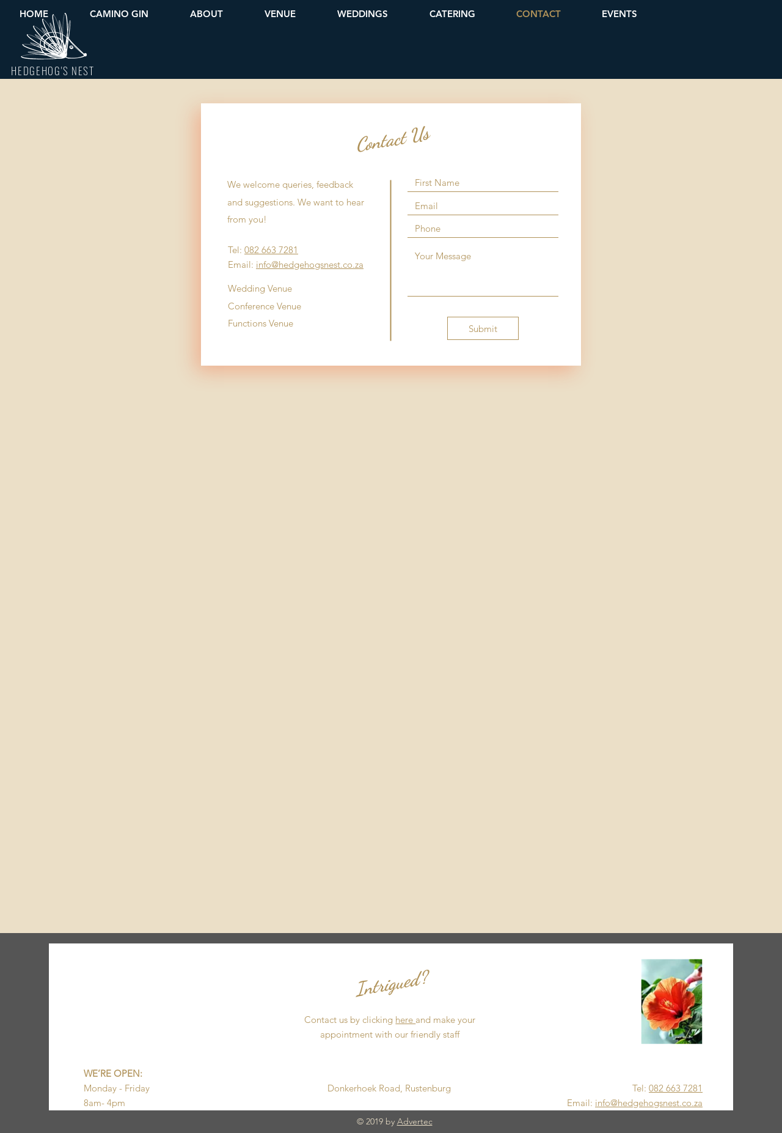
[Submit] (483, 328)
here (405, 1019)
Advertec (415, 1121)
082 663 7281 (271, 250)
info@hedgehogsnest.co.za (310, 264)
